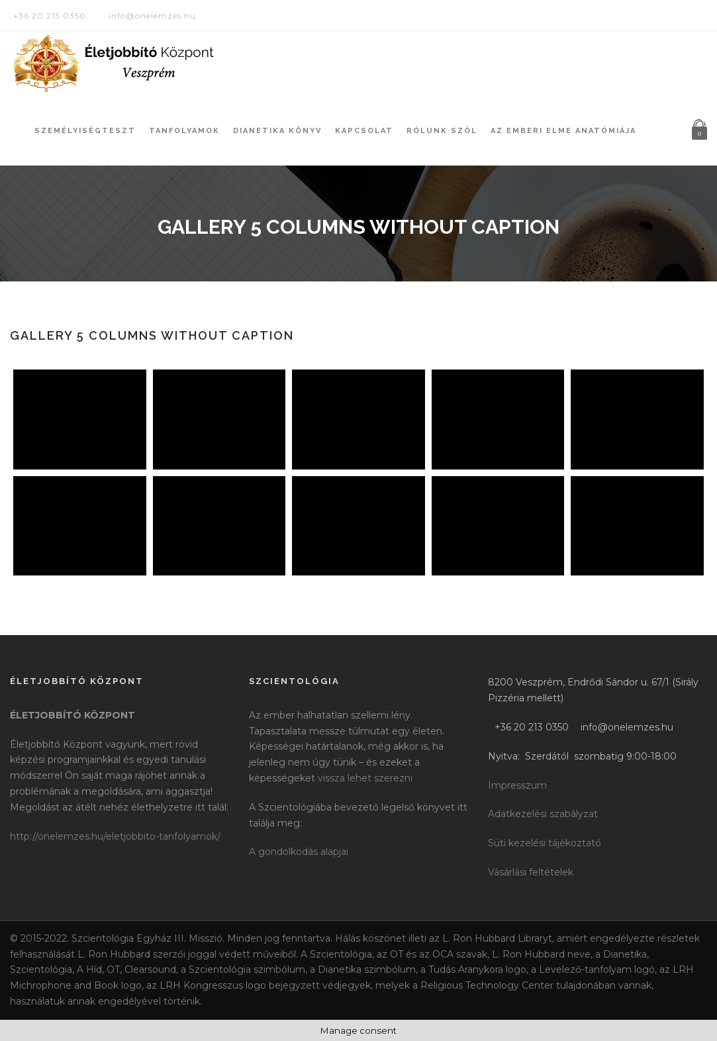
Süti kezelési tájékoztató (544, 843)
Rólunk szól (441, 130)
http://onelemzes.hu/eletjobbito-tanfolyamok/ (115, 836)
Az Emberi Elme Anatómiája (563, 130)
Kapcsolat (364, 130)
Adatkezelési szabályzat (543, 814)
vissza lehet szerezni (365, 778)
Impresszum (517, 785)
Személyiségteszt (85, 130)
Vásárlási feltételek (530, 872)
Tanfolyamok (184, 130)
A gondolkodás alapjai (298, 852)
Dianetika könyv (277, 130)
